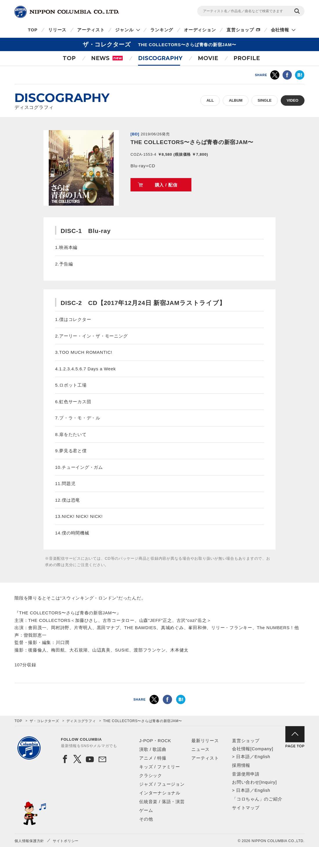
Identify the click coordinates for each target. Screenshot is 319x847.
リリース (57, 29)
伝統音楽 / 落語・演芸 (162, 801)
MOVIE (208, 58)
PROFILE (246, 58)
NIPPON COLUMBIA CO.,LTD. (66, 12)
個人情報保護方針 (29, 841)
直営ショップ (240, 29)
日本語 (243, 756)
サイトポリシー (66, 841)
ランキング (161, 29)
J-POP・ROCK (155, 740)
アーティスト (91, 29)
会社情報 (280, 29)
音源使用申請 (246, 773)
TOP (32, 29)
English (262, 756)
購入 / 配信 (166, 184)
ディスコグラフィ (81, 721)
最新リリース (205, 740)
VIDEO (292, 100)
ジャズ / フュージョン (162, 784)
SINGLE (264, 100)
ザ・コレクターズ (44, 721)
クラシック (150, 775)
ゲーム (146, 810)
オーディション (200, 29)
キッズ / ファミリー (159, 766)
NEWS (107, 58)
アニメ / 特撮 (152, 758)
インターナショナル (159, 792)
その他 (146, 819)
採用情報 (241, 765)
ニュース (200, 749)
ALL (210, 100)
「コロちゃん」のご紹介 (257, 798)
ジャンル (124, 29)
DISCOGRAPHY (160, 58)
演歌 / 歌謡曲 (152, 749)
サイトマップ (246, 807)
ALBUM (235, 100)
